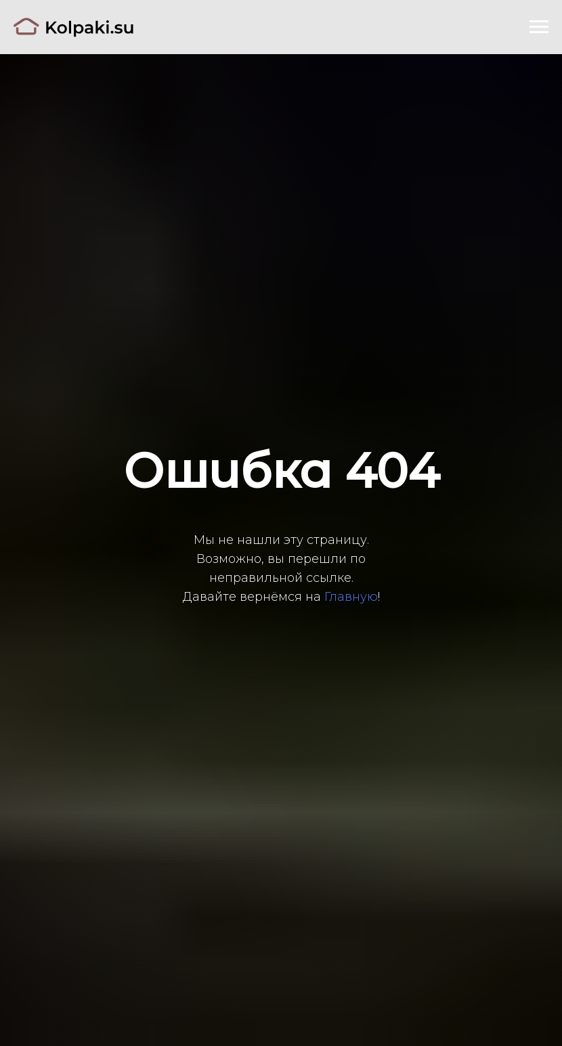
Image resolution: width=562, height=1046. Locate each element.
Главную (351, 596)
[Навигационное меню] (538, 27)
